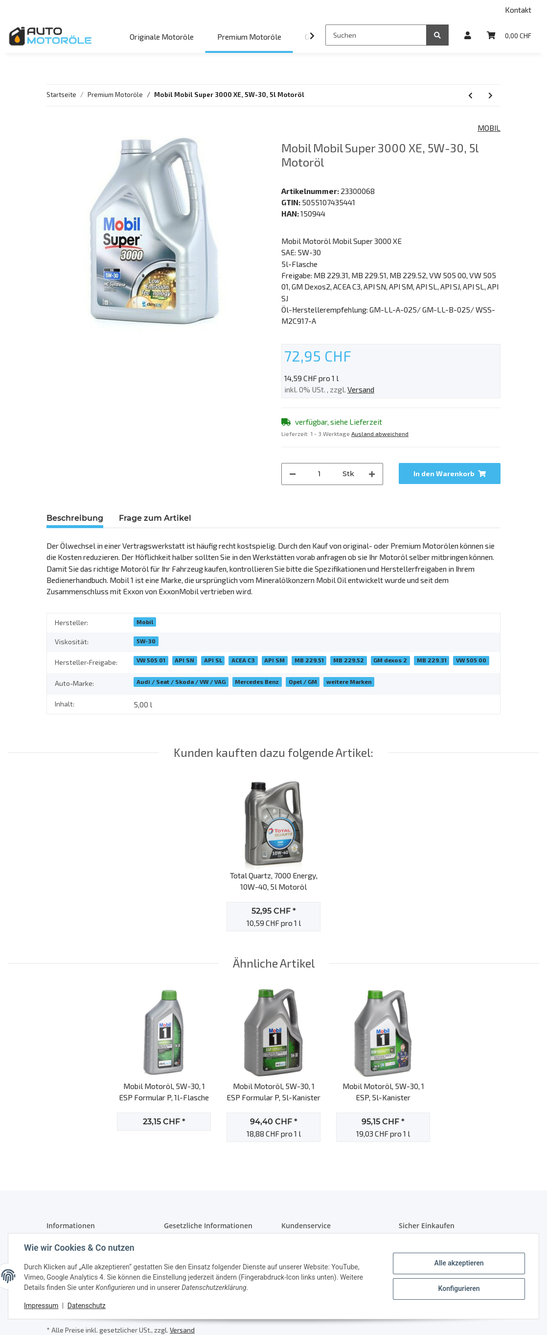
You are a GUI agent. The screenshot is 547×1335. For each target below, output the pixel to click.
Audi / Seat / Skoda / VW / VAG (181, 681)
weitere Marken (348, 681)
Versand (360, 389)
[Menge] (319, 474)
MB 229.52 (348, 659)
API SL (213, 659)
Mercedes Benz (257, 681)
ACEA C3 (243, 659)
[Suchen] (376, 35)
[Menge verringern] (292, 474)
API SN (184, 659)
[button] (467, 35)
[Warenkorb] (509, 35)
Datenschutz (87, 1306)
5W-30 (146, 640)
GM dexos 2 (390, 659)
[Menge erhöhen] (372, 474)
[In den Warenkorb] (450, 473)
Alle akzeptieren (458, 1263)
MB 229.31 (432, 659)
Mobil (145, 621)
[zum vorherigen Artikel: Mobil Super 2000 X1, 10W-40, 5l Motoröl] (470, 95)
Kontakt (518, 9)
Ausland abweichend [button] (380, 433)
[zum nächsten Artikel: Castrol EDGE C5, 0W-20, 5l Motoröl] (490, 95)
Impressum (41, 1306)
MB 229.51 (309, 659)
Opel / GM (303, 681)
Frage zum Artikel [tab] (155, 518)
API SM (274, 659)
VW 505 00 (471, 659)
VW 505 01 (151, 659)
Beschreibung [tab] (74, 518)
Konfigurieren (458, 1288)
